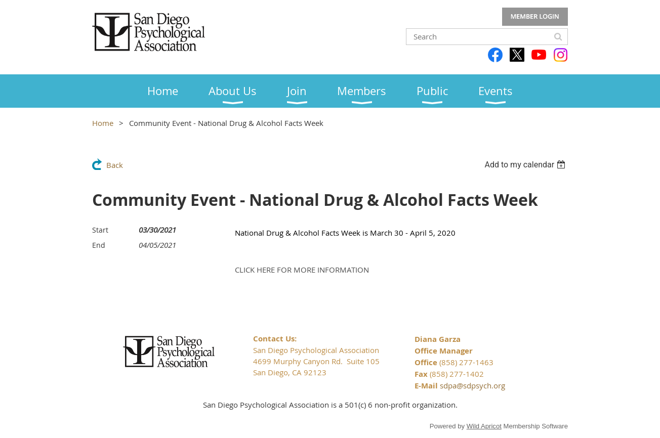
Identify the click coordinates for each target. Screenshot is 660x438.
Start (100, 230)
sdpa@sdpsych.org (472, 385)
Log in (535, 17)
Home (102, 123)
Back (114, 165)
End (98, 245)
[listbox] (526, 164)
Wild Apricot (484, 426)
